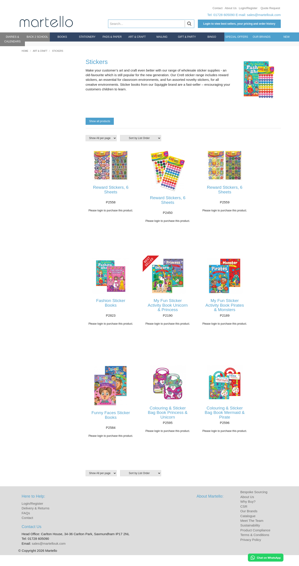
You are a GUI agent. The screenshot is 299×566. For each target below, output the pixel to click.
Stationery (87, 36)
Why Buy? (247, 512)
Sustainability (250, 536)
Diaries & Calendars (12, 39)
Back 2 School (37, 36)
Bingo (211, 36)
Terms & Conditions (254, 546)
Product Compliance (255, 541)
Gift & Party (187, 36)
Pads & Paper (112, 36)
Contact (218, 8)
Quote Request (270, 8)
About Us (231, 8)
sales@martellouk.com (264, 15)
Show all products (99, 121)
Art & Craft (137, 36)
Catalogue (247, 526)
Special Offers (236, 36)
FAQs (26, 524)
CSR (243, 517)
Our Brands (262, 36)
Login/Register (248, 8)
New (286, 36)
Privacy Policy (250, 550)
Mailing (162, 36)
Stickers (57, 51)
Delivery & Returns (35, 519)
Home (25, 51)
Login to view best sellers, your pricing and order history (239, 23)
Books (62, 36)
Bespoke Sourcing (253, 503)
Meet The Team (251, 531)
